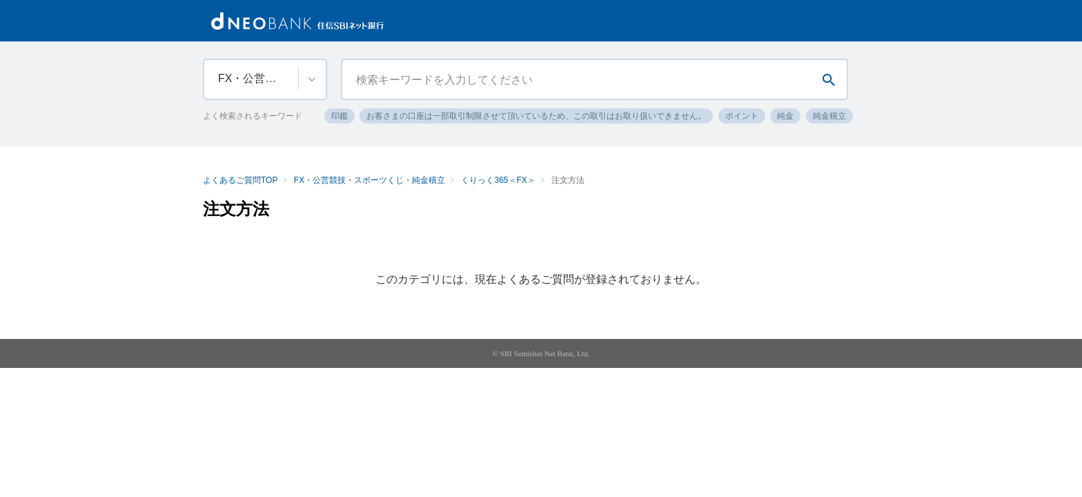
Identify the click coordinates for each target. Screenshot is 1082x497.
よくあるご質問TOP (240, 180)
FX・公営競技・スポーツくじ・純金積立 (369, 180)
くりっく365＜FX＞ (498, 180)
